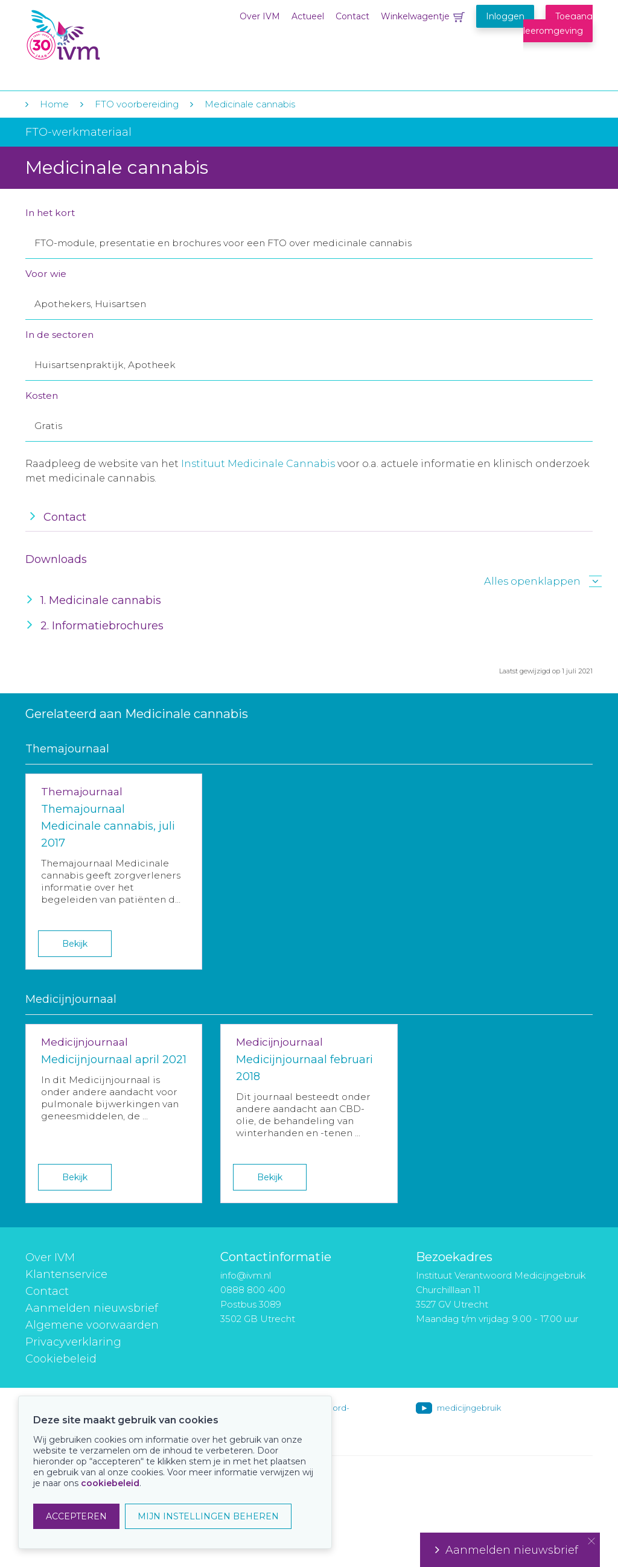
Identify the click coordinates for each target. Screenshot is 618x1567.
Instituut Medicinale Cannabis (258, 463)
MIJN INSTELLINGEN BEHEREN (208, 1516)
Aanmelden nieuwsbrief (91, 1308)
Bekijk (75, 943)
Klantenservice (66, 1274)
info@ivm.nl (245, 1275)
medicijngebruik (469, 1408)
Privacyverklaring (73, 1342)
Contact (352, 16)
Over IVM (260, 16)
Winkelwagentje (415, 16)
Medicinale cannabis (250, 104)
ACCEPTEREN (76, 1516)
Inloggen (505, 16)
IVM (99, 35)
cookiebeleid (110, 1483)
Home (54, 104)
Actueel (307, 16)
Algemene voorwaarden (92, 1325)
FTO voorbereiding (138, 104)
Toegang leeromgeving (558, 23)
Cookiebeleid (61, 1358)
